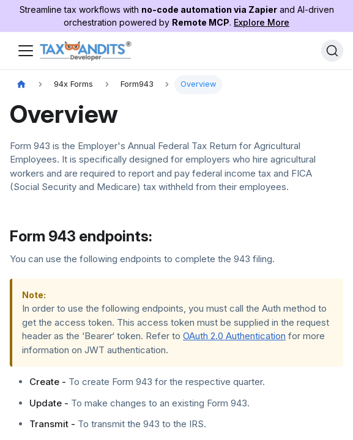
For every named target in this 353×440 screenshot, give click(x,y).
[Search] (332, 51)
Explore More (261, 22)
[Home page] (21, 84)
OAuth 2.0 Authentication (234, 336)
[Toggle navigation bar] (26, 51)
